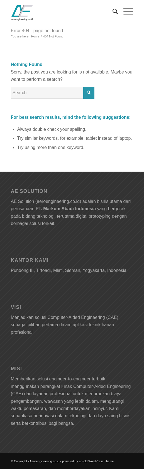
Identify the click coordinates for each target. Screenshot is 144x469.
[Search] (112, 11)
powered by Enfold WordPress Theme (88, 461)
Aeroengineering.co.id (44, 461)
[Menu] (125, 11)
